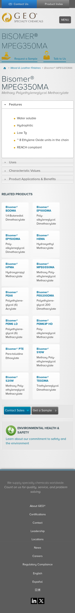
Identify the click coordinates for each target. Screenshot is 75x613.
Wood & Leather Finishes (25, 68)
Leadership (38, 531)
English (37, 573)
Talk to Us (59, 58)
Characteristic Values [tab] (21, 171)
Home (5, 68)
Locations (38, 539)
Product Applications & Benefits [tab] (29, 179)
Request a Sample (25, 58)
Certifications (37, 514)
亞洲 (37, 590)
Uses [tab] (9, 162)
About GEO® (37, 506)
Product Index (54, 4)
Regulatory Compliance (38, 564)
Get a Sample (42, 410)
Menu (65, 20)
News (37, 547)
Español (37, 581)
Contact (37, 522)
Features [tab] (12, 104)
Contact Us (21, 4)
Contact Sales (14, 410)
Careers (37, 556)
